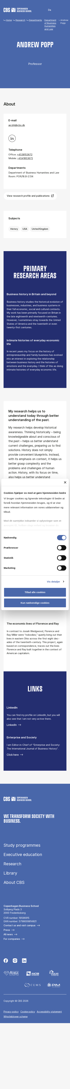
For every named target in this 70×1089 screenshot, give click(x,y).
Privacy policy (11, 1011)
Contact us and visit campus (19, 925)
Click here (13, 754)
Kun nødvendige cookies (35, 602)
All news (8, 934)
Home (9, 20)
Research (20, 20)
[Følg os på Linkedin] (24, 961)
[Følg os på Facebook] (6, 961)
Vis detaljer (53, 581)
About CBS (14, 882)
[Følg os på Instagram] (15, 961)
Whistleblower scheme (16, 1016)
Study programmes (22, 845)
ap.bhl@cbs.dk (16, 125)
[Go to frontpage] (18, 10)
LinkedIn (12, 724)
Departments (35, 20)
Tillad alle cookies (35, 592)
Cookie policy (27, 1011)
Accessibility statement (49, 1011)
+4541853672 (25, 158)
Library (10, 873)
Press (7, 929)
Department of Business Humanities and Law (50, 24)
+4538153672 (24, 154)
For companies (12, 938)
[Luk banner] (65, 482)
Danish (47, 10)
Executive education (23, 855)
